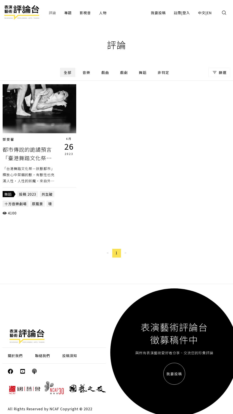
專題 (68, 12)
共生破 (47, 194)
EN (209, 12)
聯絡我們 (42, 355)
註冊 (177, 12)
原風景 (37, 203)
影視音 (85, 12)
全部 (68, 72)
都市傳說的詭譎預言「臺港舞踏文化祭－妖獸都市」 (27, 158)
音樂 (86, 72)
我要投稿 (158, 12)
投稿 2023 (27, 194)
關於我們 (15, 355)
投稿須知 (69, 355)
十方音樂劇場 (15, 203)
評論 (52, 12)
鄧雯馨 (8, 139)
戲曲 (105, 72)
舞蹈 (143, 72)
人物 (103, 12)
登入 (186, 12)
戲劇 (124, 72)
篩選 (219, 72)
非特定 (163, 72)
